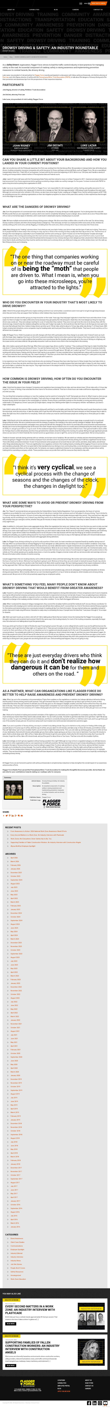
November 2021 (16, 1024)
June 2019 (14, 1101)
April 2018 (14, 1153)
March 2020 (15, 1072)
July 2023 (14, 961)
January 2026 (15, 869)
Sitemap (27, 1403)
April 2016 (14, 1219)
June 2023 (14, 965)
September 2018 (16, 1135)
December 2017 (16, 1168)
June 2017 (14, 1190)
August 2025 (15, 884)
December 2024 (16, 913)
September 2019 (16, 1090)
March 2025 (15, 902)
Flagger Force (39, 75)
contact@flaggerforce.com (31, 1390)
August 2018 (15, 1138)
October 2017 (15, 1175)
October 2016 (15, 1205)
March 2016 (15, 1223)
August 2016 (15, 1212)
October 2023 (15, 950)
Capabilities (34, 9)
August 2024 (15, 924)
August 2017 (15, 1183)
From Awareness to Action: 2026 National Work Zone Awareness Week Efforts (39, 831)
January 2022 (15, 1020)
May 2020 (14, 1064)
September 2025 (16, 880)
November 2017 (16, 1171)
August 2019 (15, 1094)
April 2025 (14, 898)
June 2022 (14, 1005)
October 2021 (15, 1028)
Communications (17, 1246)
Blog (56, 9)
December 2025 (16, 873)
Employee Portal (64, 1386)
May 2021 (14, 1042)
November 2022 (16, 991)
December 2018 (16, 1123)
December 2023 (16, 943)
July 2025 (14, 887)
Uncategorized (16, 1275)
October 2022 (15, 994)
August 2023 (15, 957)
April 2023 (14, 972)
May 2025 (14, 895)
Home (5, 57)
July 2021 (14, 1035)
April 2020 (14, 1068)
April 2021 (14, 1046)
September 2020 (16, 1057)
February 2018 (16, 1160)
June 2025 (14, 891)
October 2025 (15, 876)
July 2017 (14, 1186)
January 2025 (15, 909)
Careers (76, 9)
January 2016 (15, 1227)
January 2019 (15, 1120)
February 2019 (16, 1116)
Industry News (16, 1261)
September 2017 (16, 1179)
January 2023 (15, 983)
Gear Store (89, 1383)
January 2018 (15, 1164)
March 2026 (15, 861)
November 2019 (16, 1083)
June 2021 (14, 1039)
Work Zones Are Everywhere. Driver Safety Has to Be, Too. (31, 839)
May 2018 (14, 1149)
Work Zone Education (18, 1279)
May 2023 (14, 968)
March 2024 (15, 939)
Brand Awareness (17, 1238)
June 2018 (14, 1146)
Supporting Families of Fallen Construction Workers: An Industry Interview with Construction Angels (46, 842)
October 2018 (15, 1131)
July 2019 (14, 1098)
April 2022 (14, 1013)
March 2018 (15, 1157)
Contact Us (98, 9)
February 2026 (16, 865)
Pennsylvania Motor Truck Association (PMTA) (54, 77)
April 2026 (14, 858)
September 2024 (16, 920)
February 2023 (16, 980)
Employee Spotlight (17, 1250)
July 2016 (14, 1216)
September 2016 (16, 1208)
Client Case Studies (17, 1242)
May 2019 (14, 1105)
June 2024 (14, 928)
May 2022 (14, 1009)
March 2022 (15, 1016)
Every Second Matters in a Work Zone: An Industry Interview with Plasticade (37, 835)
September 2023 (16, 954)
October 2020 (15, 1053)
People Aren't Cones (18, 1268)
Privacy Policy (35, 1403)
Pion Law (6, 77)
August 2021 (15, 1031)
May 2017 (14, 1194)
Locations (61, 1380)
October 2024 (15, 917)
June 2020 (14, 1061)
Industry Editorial (16, 1253)
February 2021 (16, 1050)
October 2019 (15, 1087)
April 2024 (14, 935)
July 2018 (14, 1142)
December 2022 (16, 987)
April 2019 (14, 1109)
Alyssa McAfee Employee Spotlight (23, 846)
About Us (11, 9)
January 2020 (15, 1075)
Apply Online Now (64, 1391)
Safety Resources (17, 1272)
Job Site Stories (16, 1264)
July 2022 (14, 1002)
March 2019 (15, 1112)
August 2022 (15, 998)
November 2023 (16, 946)
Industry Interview (17, 1257)
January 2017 (15, 1201)
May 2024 (14, 932)
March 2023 (15, 976)
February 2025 (16, 906)
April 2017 (14, 1197)
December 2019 (16, 1079)
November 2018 (16, 1127)
